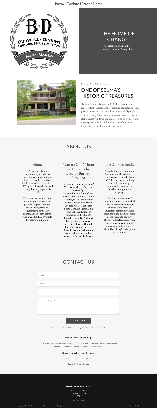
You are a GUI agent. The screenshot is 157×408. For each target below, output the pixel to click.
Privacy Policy (86, 328)
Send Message (78, 321)
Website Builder (134, 406)
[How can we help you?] (78, 306)
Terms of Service (97, 328)
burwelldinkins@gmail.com (78, 364)
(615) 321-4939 (78, 400)
